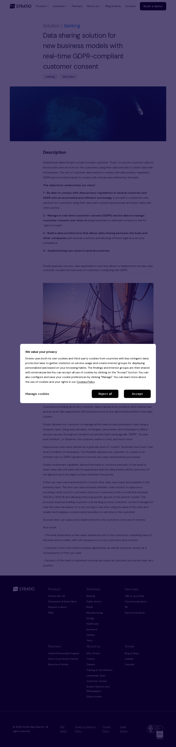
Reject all (105, 394)
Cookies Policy (86, 382)
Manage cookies (37, 394)
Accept (137, 394)
